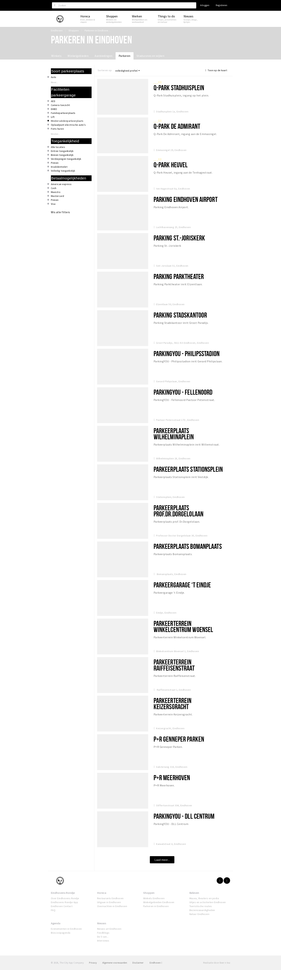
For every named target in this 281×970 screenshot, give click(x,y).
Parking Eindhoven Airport (186, 199)
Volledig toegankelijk (63, 170)
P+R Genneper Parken (179, 739)
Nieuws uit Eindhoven (109, 928)
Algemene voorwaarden (114, 962)
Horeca (101, 893)
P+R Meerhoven (172, 777)
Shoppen (148, 893)
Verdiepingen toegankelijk (66, 158)
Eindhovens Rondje (63, 893)
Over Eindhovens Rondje (65, 898)
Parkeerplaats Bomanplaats (188, 546)
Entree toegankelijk (62, 151)
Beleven (194, 893)
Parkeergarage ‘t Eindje (182, 585)
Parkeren (124, 56)
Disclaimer (137, 962)
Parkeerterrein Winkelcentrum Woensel (183, 626)
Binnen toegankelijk (62, 155)
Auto (53, 77)
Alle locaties (58, 147)
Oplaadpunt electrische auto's (68, 124)
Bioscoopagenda (60, 932)
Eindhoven (156, 962)
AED (53, 101)
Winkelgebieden (78, 56)
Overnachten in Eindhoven (112, 906)
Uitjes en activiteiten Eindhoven (207, 902)
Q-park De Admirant (177, 126)
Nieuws (101, 923)
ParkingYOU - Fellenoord (183, 392)
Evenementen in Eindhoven (66, 928)
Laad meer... (162, 860)
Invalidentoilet (59, 166)
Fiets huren (57, 128)
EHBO (54, 109)
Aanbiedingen (104, 56)
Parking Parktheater (179, 276)
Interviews (103, 940)
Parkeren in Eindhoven (156, 906)
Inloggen (204, 5)
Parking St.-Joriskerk (179, 238)
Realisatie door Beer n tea (216, 962)
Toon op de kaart (216, 70)
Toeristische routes (200, 906)
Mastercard (57, 196)
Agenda (55, 923)
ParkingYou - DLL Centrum (184, 816)
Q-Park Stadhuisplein (179, 87)
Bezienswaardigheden (202, 910)
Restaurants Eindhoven (110, 898)
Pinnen (55, 162)
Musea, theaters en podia (204, 898)
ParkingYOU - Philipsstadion (187, 353)
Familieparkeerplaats (63, 113)
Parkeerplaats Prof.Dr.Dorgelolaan (178, 511)
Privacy (93, 962)
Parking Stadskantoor (180, 315)
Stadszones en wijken (151, 56)
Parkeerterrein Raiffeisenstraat (174, 665)
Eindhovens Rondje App (64, 902)
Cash (53, 188)
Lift (53, 117)
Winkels (56, 56)
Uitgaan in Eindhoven (109, 902)
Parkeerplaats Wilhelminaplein (174, 434)
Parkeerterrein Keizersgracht (173, 703)
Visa (53, 203)
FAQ (53, 910)
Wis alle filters (60, 212)
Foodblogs (103, 932)
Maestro (55, 192)
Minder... (55, 134)
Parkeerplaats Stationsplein (188, 469)
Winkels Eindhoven (154, 898)
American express (61, 184)
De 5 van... (103, 936)
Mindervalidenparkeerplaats (67, 120)
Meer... (54, 82)
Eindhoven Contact (61, 906)
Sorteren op (105, 70)
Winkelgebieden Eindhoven (158, 902)
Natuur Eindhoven (199, 914)
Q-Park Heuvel (171, 165)
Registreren (221, 5)
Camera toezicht (60, 105)
